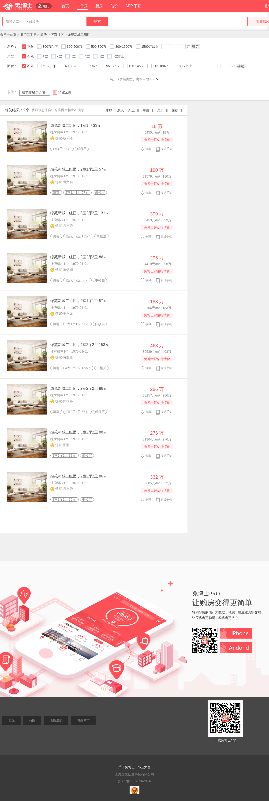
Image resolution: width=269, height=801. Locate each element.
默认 (121, 110)
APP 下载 (133, 6)
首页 (65, 6)
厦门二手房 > (30, 34)
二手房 (82, 6)
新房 (99, 6)
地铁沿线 (56, 720)
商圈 (32, 720)
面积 (177, 110)
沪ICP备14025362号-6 (134, 781)
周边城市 (83, 720)
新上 (134, 110)
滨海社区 (57, 34)
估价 (114, 6)
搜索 (97, 21)
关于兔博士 (126, 767)
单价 (149, 110)
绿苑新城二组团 (78, 34)
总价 (163, 110)
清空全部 (64, 92)
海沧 (43, 34)
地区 (11, 720)
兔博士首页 (8, 34)
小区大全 (144, 767)
